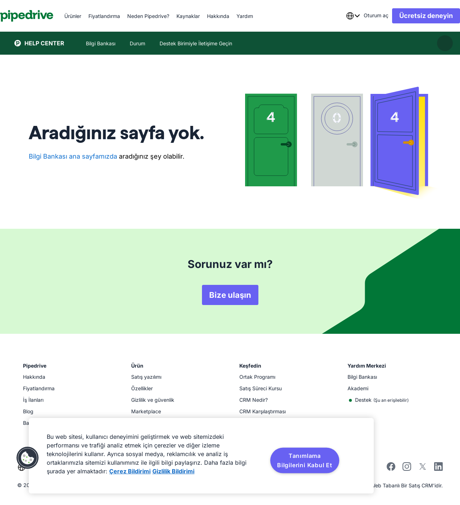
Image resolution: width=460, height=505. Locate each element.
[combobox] (338, 16)
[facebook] (391, 469)
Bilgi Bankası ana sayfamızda (73, 156)
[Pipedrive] (41, 16)
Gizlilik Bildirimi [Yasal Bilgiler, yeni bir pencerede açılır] (173, 471)
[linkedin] (438, 467)
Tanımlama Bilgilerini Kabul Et (304, 460)
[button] (27, 457)
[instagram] (406, 469)
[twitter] (422, 469)
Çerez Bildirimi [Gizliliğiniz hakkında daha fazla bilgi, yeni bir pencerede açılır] (130, 471)
